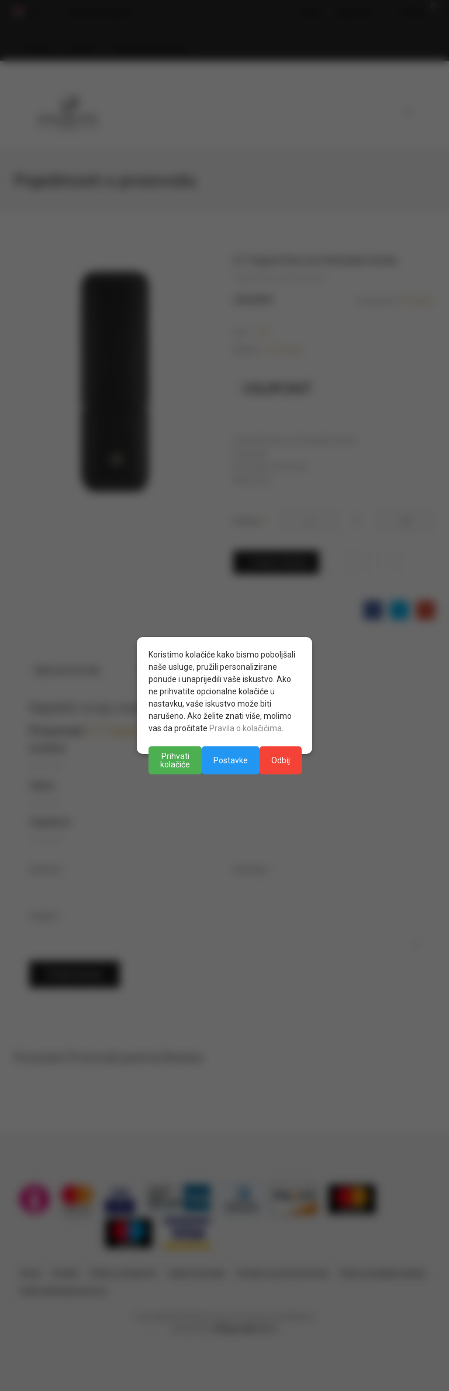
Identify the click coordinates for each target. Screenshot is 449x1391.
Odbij (280, 760)
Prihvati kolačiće (175, 760)
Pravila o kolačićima (245, 728)
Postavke (230, 760)
